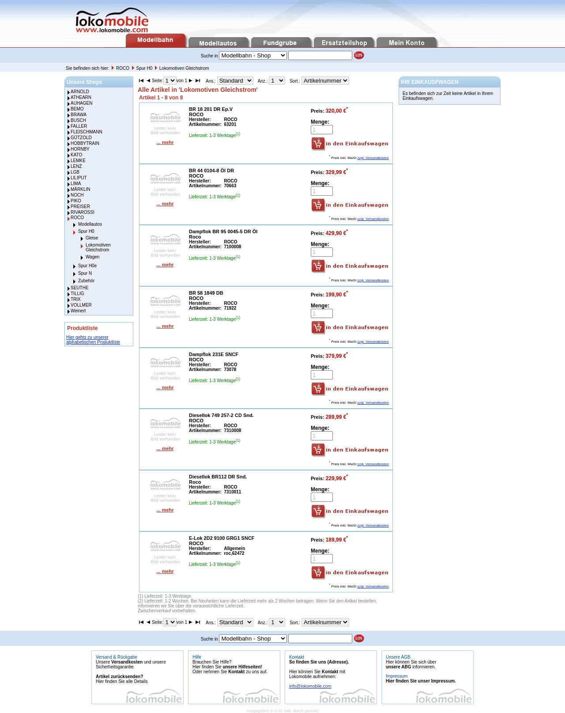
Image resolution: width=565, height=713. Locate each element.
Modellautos (90, 224)
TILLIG (77, 293)
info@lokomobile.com (310, 686)
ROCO (123, 68)
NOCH (77, 195)
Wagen (92, 256)
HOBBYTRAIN (85, 143)
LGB (75, 172)
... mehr (164, 142)
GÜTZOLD (81, 137)
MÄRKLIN (80, 189)
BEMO (77, 108)
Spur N (85, 273)
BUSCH (78, 120)
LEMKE (78, 160)
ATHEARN (81, 97)
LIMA (76, 183)
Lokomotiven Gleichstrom (184, 68)
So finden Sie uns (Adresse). (319, 662)
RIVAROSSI (82, 212)
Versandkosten (127, 662)
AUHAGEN (81, 103)
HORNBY (80, 149)
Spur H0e (87, 265)
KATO (76, 154)
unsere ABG (398, 666)
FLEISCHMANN (86, 131)
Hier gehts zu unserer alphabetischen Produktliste (93, 340)
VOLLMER (81, 305)
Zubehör (86, 280)
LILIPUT (79, 177)
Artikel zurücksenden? (119, 676)
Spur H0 (145, 68)
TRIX (76, 299)
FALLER (79, 126)
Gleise (92, 237)
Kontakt (236, 671)
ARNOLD (80, 91)
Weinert (78, 310)
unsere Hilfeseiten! (242, 666)
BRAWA (79, 114)
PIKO (76, 200)
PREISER (80, 206)
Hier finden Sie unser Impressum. (421, 681)
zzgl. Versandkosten (373, 158)
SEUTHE (80, 287)
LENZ (76, 166)
